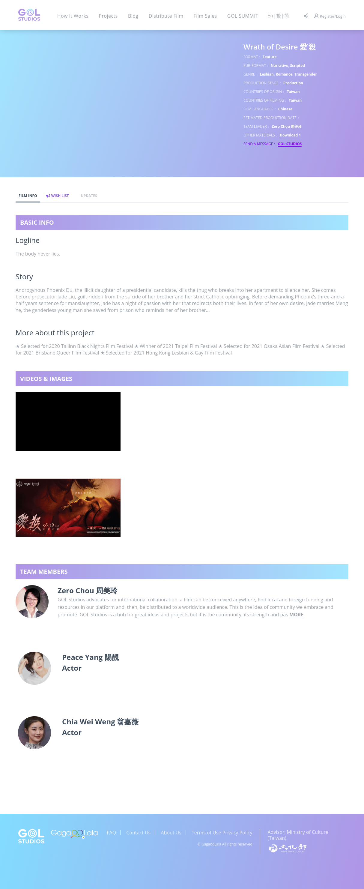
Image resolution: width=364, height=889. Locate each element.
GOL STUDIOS (290, 143)
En (270, 15)
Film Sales (205, 16)
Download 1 (290, 135)
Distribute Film (166, 16)
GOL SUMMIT (242, 16)
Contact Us (138, 832)
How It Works (73, 16)
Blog (133, 16)
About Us (171, 832)
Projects (108, 16)
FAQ (111, 832)
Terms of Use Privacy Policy (222, 832)
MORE (296, 614)
